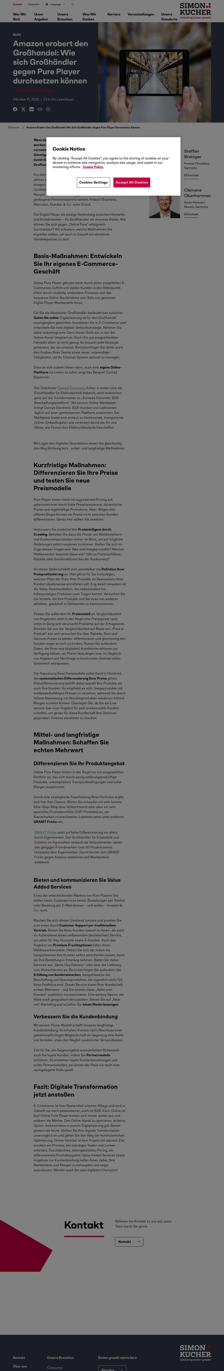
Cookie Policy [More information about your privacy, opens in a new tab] (93, 167)
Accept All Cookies (132, 182)
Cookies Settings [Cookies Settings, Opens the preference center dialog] (93, 182)
